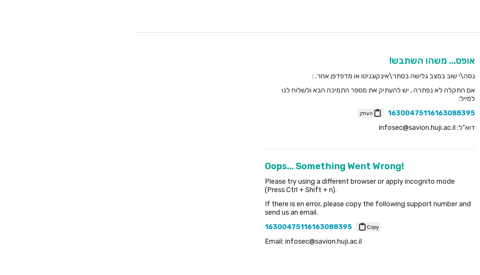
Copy (238, 226)
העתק (241, 113)
